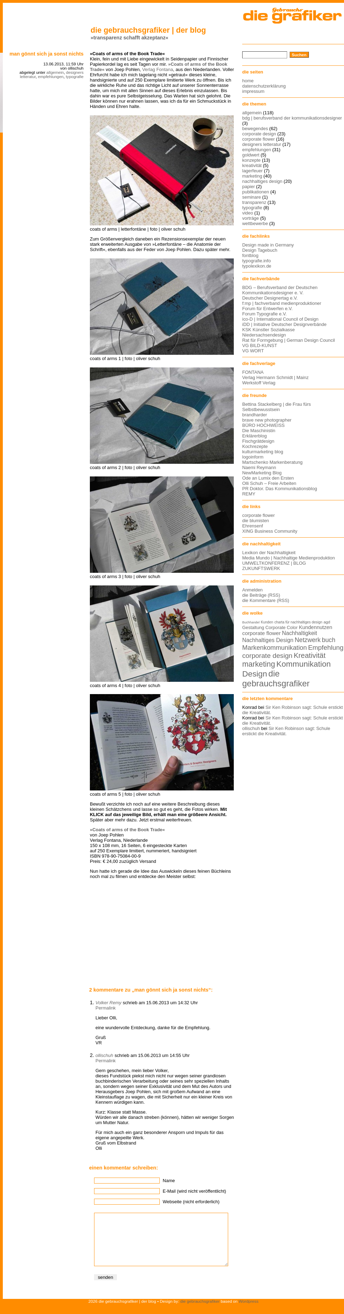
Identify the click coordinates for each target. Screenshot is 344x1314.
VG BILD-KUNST (259, 345)
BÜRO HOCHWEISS (263, 425)
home (247, 80)
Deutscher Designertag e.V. (270, 298)
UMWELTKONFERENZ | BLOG (274, 563)
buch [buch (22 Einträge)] (328, 639)
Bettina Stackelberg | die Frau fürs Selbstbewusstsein (276, 407)
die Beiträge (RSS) (261, 595)
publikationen (255, 191)
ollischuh (104, 1055)
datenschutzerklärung (264, 86)
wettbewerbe (255, 223)
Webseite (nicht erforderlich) (191, 1201)
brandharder (254, 414)
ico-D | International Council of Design (280, 319)
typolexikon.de (256, 266)
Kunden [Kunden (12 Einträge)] (267, 622)
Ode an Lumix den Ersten (268, 478)
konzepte (251, 160)
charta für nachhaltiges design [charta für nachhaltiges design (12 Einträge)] (298, 622)
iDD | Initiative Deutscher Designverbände (284, 324)
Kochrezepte (255, 446)
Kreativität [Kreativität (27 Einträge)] (310, 655)
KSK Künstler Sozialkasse (268, 329)
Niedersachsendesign (264, 335)
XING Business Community (269, 531)
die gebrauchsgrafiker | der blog (148, 30)
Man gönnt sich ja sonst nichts (46, 54)
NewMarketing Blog (262, 472)
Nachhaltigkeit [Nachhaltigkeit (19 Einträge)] (299, 633)
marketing (252, 176)
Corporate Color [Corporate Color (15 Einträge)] (281, 627)
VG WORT (253, 350)
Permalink (105, 1008)
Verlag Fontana (157, 69)
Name (169, 1180)
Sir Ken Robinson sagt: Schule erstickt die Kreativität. (286, 731)
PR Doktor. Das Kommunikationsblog (279, 488)
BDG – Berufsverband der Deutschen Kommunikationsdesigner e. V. (280, 290)
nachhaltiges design (262, 181)
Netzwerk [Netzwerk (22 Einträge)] (308, 639)
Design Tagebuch (259, 250)
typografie (75, 77)
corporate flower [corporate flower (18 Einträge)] (261, 633)
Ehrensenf (252, 525)
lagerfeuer (252, 170)
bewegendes (255, 128)
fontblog (250, 255)
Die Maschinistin (258, 430)
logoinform (252, 457)
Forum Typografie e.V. (264, 313)
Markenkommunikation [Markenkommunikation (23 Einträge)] (274, 647)
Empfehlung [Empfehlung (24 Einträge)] (326, 647)
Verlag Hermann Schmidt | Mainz (275, 377)
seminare (251, 197)
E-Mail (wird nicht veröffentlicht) (194, 1191)
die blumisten (255, 520)
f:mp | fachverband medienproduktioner (281, 303)
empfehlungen (51, 77)
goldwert (250, 155)
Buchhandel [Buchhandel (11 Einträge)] (250, 622)
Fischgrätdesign (258, 441)
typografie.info (256, 260)
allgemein (55, 72)
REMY (248, 493)
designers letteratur (261, 144)
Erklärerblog (254, 435)
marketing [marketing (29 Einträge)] (258, 664)
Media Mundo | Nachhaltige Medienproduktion (288, 557)
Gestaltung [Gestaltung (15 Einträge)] (253, 627)
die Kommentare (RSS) (265, 600)
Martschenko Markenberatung (272, 462)
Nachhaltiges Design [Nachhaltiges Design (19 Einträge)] (267, 640)
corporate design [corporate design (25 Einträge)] (267, 655)
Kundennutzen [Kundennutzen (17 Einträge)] (315, 627)
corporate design (259, 133)
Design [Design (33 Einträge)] (254, 673)
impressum (253, 91)
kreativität (252, 165)
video (247, 213)
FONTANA (253, 372)
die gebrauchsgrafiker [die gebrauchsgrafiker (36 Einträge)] (276, 678)
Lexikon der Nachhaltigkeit (269, 552)
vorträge (250, 218)
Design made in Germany (268, 245)
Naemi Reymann (259, 467)
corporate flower (258, 139)
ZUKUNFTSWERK (261, 568)
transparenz (254, 202)
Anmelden (252, 589)
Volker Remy (108, 1002)
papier (248, 186)
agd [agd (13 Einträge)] (327, 622)
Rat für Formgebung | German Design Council (288, 340)
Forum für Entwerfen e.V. (267, 308)
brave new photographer (266, 420)
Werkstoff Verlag (259, 382)
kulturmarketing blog (262, 451)
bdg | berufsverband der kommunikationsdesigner (292, 118)
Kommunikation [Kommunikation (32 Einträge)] (303, 664)
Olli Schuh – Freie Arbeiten (269, 483)
